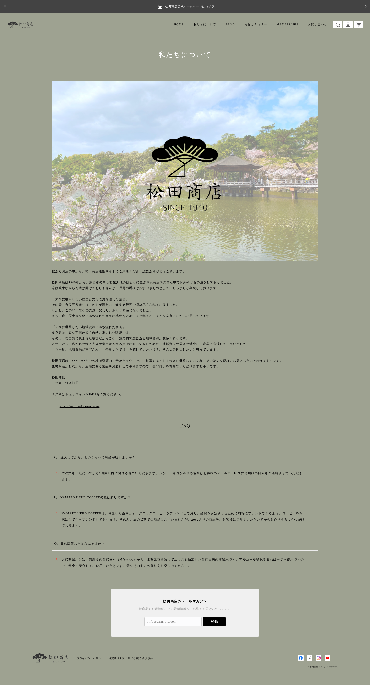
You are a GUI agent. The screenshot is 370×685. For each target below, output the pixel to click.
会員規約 (147, 658)
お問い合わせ (317, 24)
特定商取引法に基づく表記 (125, 658)
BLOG (230, 24)
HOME (179, 24)
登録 (214, 621)
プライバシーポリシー (90, 658)
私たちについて (205, 24)
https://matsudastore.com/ (72, 406)
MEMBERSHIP (287, 24)
